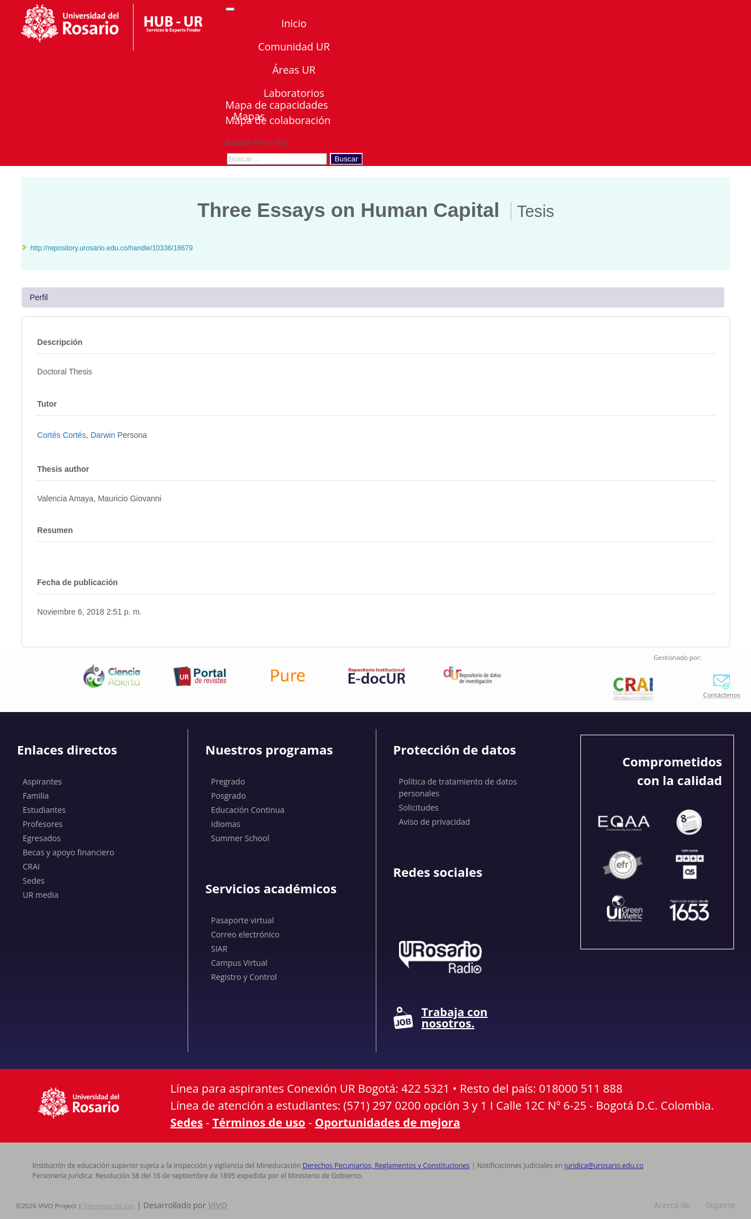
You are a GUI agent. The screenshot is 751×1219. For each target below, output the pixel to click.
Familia (36, 795)
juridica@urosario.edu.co (604, 1165)
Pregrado (228, 781)
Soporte (720, 1205)
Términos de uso (259, 1122)
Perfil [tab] (39, 297)
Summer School (240, 838)
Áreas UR (293, 69)
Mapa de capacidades (277, 105)
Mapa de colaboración (278, 120)
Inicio (294, 23)
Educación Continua (248, 809)
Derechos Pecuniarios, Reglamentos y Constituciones (386, 1165)
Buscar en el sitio (257, 142)
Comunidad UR (293, 46)
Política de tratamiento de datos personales (458, 787)
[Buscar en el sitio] (277, 159)
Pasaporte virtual (242, 920)
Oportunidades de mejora (387, 1122)
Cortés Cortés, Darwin (77, 435)
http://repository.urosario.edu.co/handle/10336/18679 (112, 248)
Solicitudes (419, 807)
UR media (40, 894)
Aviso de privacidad (434, 821)
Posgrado (228, 795)
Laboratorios (294, 93)
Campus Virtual (239, 962)
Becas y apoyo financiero (68, 852)
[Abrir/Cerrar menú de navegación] (230, 9)
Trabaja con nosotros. (440, 1018)
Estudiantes (44, 809)
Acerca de (672, 1205)
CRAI (31, 866)
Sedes (34, 880)
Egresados (42, 838)
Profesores (43, 824)
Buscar (346, 159)
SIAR (219, 948)
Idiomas (225, 824)
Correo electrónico (245, 934)
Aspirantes (42, 781)
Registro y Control (244, 976)
